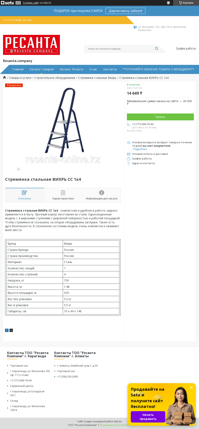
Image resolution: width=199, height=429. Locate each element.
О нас (93, 69)
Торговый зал (19, 365)
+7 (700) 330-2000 (67, 376)
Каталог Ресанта (71, 69)
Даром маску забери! (125, 11)
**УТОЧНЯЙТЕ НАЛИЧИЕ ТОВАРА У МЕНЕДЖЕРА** (158, 69)
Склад (14, 400)
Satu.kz (118, 421)
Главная (18, 69)
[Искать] (156, 48)
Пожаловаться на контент (115, 425)
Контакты (110, 69)
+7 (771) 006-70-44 (20, 380)
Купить (160, 117)
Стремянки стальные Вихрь (97, 78)
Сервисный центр (21, 386)
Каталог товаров (42, 69)
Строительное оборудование (54, 78)
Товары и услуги (20, 78)
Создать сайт (31, 2)
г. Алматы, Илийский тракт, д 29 (77, 365)
